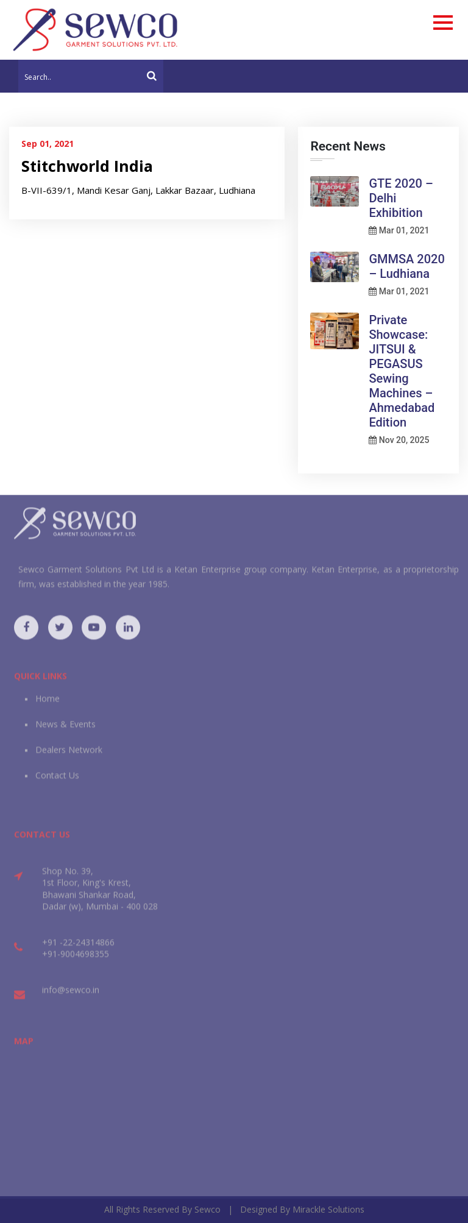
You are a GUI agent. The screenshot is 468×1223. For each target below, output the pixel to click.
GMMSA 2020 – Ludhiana (406, 266)
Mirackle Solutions (328, 1209)
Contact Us (57, 783)
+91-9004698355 (75, 961)
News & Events (65, 731)
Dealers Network (68, 757)
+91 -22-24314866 (78, 949)
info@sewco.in (70, 996)
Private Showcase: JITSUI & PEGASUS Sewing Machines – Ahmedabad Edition (401, 371)
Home (47, 706)
